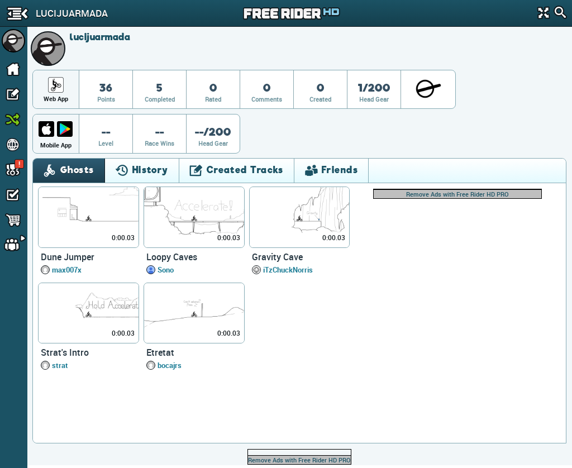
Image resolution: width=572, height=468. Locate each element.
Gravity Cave (277, 257)
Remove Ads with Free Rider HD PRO (457, 194)
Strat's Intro (65, 352)
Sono (166, 269)
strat (60, 365)
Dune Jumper (67, 257)
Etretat (160, 352)
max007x (67, 269)
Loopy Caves (171, 257)
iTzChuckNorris (288, 269)
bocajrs (170, 365)
